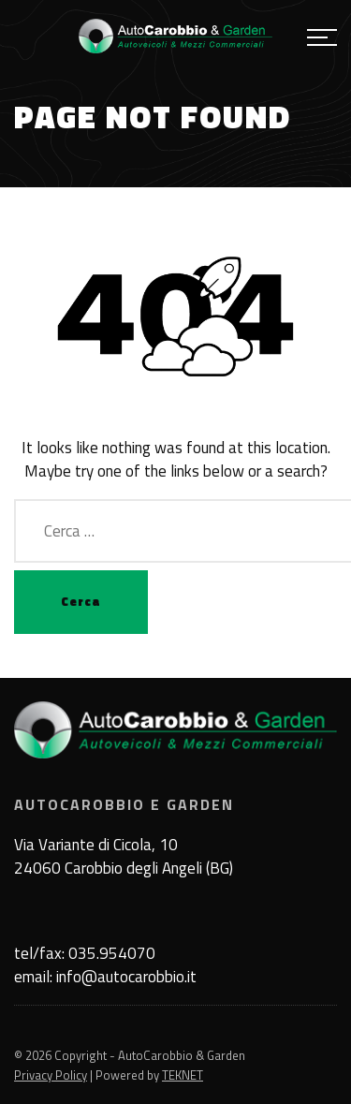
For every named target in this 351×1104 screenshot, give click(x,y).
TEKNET (182, 1075)
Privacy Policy (50, 1075)
